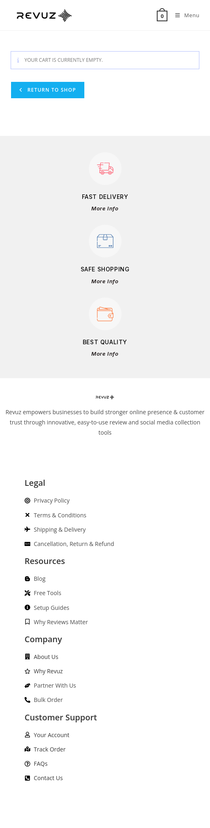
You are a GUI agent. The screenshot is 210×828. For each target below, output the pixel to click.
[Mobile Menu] (184, 15)
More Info (104, 208)
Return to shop (51, 89)
